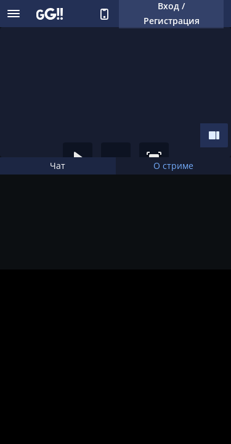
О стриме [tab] (173, 165)
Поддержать (62, 394)
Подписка (24, 394)
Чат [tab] (57, 165)
